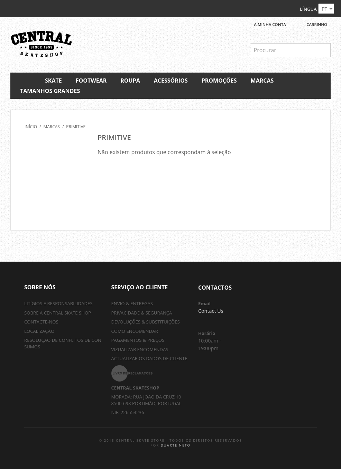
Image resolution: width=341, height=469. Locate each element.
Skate (53, 80)
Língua (308, 9)
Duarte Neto (176, 445)
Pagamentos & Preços (137, 340)
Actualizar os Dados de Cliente (149, 358)
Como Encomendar (134, 331)
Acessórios (171, 80)
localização (39, 331)
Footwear (91, 80)
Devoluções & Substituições (145, 322)
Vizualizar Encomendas (139, 349)
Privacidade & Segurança (141, 313)
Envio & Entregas (132, 303)
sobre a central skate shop (57, 313)
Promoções (219, 80)
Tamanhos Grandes (50, 91)
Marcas (262, 80)
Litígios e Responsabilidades (58, 303)
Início (31, 127)
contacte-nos (41, 322)
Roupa (130, 80)
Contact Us (210, 311)
